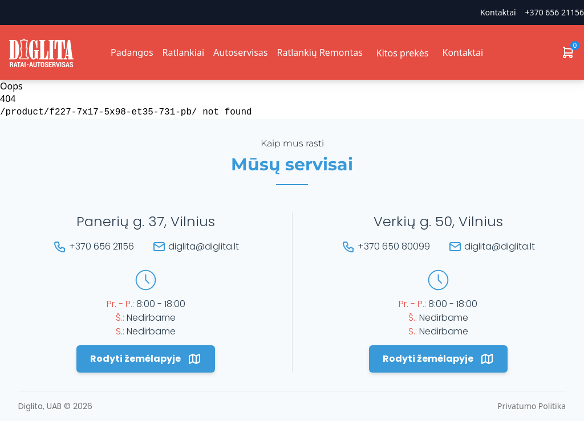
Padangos (132, 52)
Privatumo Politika (531, 405)
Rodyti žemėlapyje (145, 359)
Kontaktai (498, 12)
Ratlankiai (183, 52)
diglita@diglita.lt (203, 246)
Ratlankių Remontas (319, 52)
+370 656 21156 (554, 12)
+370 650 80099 (394, 246)
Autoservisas (240, 52)
